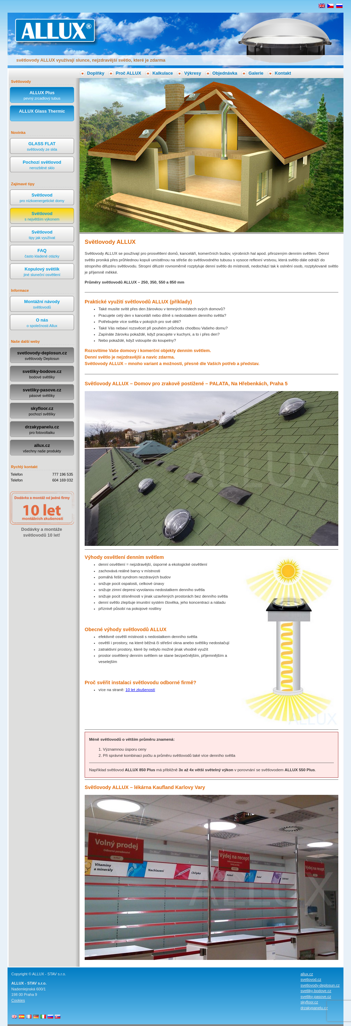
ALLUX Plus (42, 95)
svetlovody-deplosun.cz (42, 356)
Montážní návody (42, 304)
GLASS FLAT (42, 146)
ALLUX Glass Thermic (42, 114)
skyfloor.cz (42, 411)
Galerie (256, 73)
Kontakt (283, 73)
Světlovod (42, 198)
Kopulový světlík (42, 272)
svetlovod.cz (311, 979)
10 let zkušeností (140, 690)
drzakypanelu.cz (42, 430)
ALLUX (55, 30)
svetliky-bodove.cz (42, 374)
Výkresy (192, 73)
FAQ (42, 253)
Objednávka (225, 73)
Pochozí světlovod (42, 165)
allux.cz (42, 448)
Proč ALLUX (128, 73)
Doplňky (95, 73)
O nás (42, 323)
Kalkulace (163, 73)
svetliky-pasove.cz (42, 393)
